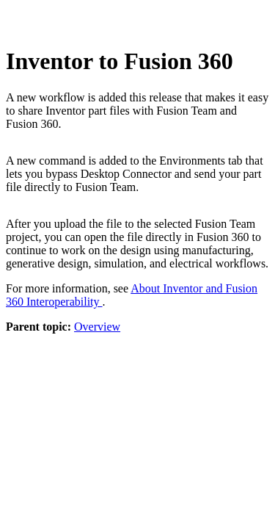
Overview (97, 326)
